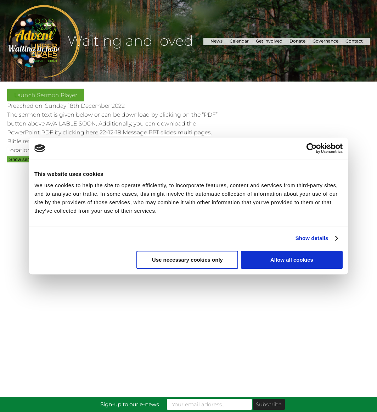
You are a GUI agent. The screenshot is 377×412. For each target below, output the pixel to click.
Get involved (269, 41)
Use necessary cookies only (187, 260)
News (216, 41)
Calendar (239, 41)
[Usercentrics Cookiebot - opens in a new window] (312, 148)
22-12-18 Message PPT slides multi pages (155, 132)
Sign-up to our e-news (129, 404)
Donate (297, 41)
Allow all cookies (291, 260)
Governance (325, 41)
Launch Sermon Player (45, 95)
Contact (354, 41)
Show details (312, 238)
